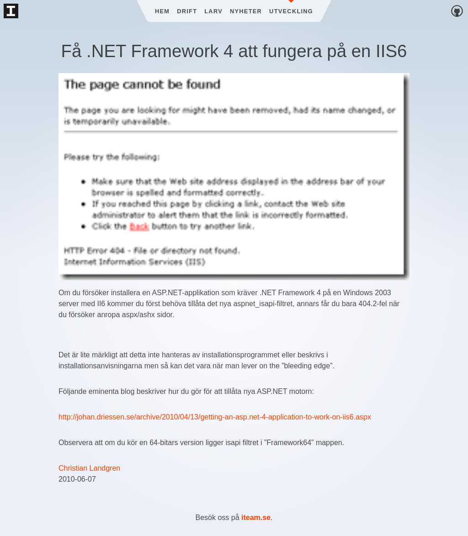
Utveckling (291, 11)
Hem (162, 11)
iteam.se (256, 517)
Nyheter (246, 11)
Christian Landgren (89, 468)
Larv (213, 11)
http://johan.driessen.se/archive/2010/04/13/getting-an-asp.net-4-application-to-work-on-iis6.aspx (214, 417)
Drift (187, 11)
